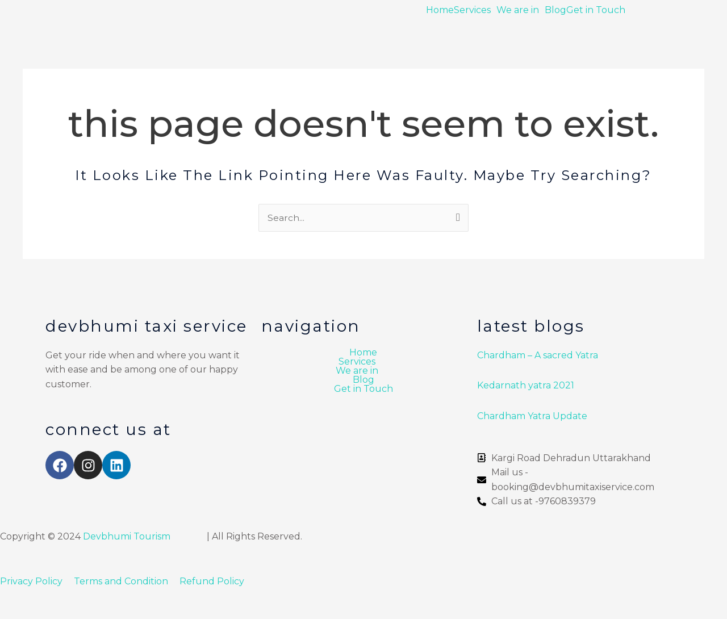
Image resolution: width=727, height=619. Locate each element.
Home (440, 10)
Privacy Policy (31, 581)
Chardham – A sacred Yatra (537, 355)
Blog (555, 10)
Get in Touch (595, 10)
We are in (517, 10)
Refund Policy (211, 581)
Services (472, 10)
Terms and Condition (122, 581)
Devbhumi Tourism (126, 536)
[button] (475, 10)
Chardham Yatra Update (533, 416)
